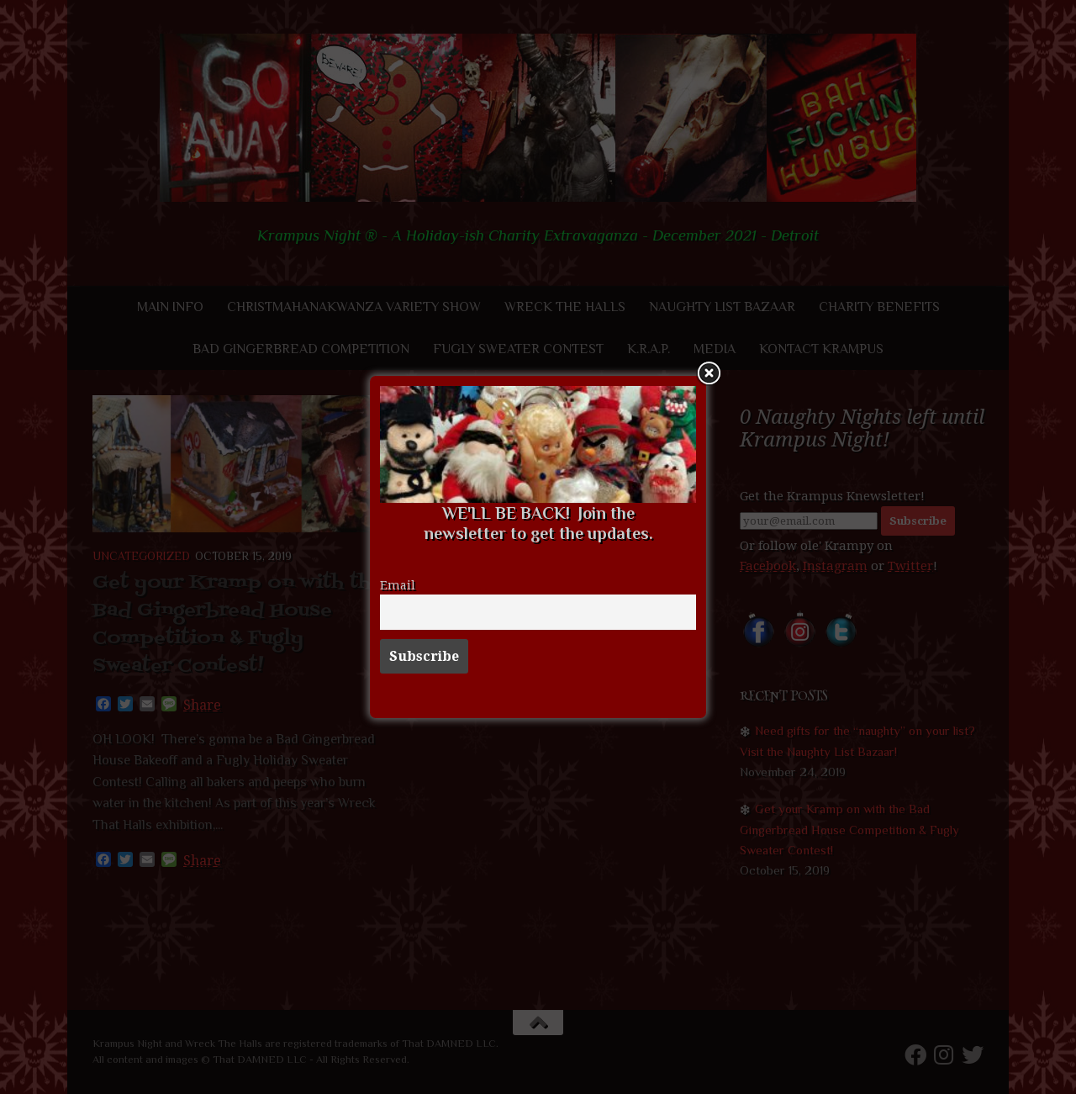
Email (397, 585)
